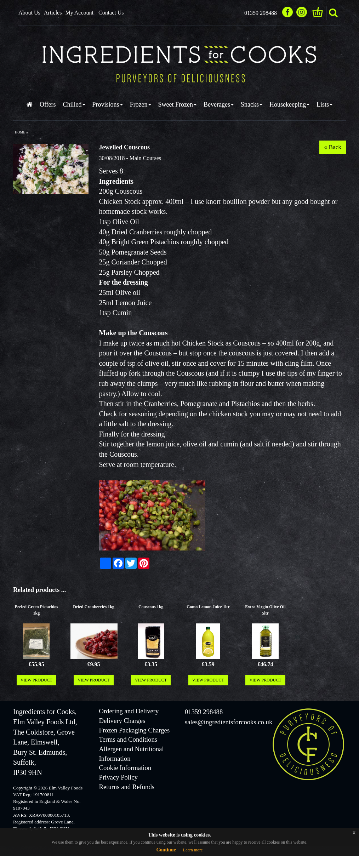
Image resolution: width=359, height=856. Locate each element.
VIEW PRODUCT (36, 680)
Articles (53, 13)
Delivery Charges (122, 720)
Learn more (193, 850)
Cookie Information (125, 767)
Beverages (219, 104)
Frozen (140, 104)
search (333, 13)
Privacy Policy (118, 777)
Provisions (107, 104)
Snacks (251, 104)
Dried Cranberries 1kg (93, 606)
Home (20, 132)
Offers (48, 104)
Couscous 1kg (150, 606)
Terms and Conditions (128, 739)
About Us (29, 13)
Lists (324, 104)
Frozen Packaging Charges (134, 730)
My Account (79, 13)
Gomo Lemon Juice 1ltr (208, 606)
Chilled (74, 104)
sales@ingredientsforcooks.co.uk (228, 722)
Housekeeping (289, 104)
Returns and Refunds (126, 787)
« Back (332, 147)
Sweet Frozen (177, 104)
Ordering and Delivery (129, 711)
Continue (166, 849)
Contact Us (111, 13)
